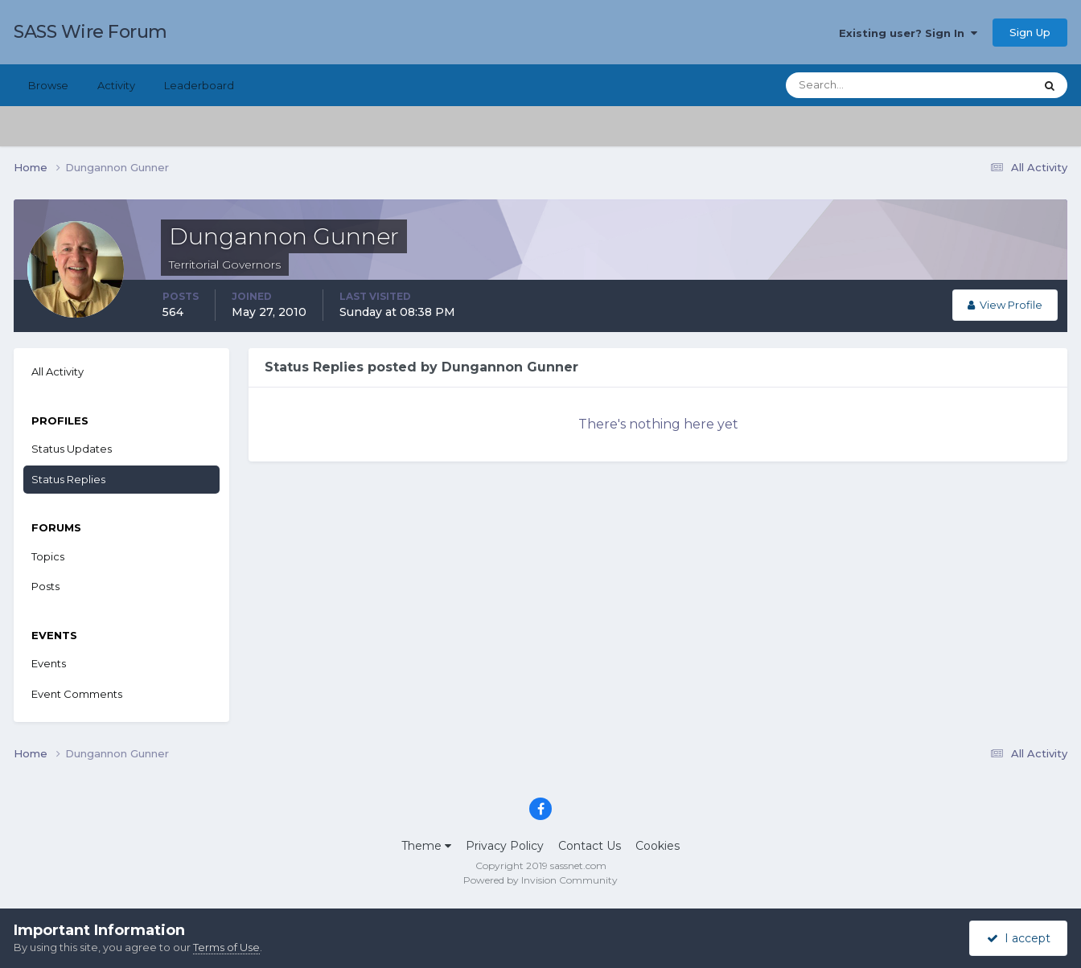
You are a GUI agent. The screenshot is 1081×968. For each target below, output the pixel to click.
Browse (48, 85)
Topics (47, 556)
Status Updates (71, 448)
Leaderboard (199, 85)
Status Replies (68, 479)
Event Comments (76, 693)
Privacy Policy (505, 846)
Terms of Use (226, 947)
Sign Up (1029, 32)
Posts (45, 586)
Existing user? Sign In (908, 33)
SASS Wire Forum (90, 32)
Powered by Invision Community (540, 880)
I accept (1018, 938)
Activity (116, 85)
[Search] (858, 85)
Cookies (657, 846)
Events (48, 663)
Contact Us (589, 846)
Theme (426, 846)
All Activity (57, 371)
